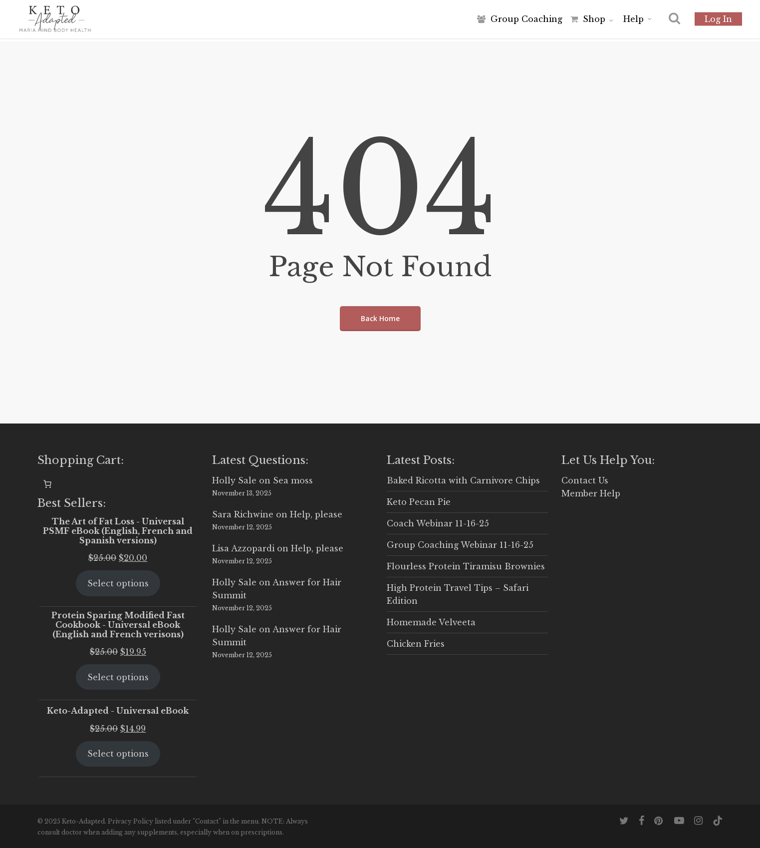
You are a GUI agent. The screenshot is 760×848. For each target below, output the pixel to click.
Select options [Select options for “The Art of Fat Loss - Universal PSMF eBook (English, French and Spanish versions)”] (118, 583)
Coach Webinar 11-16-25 (438, 523)
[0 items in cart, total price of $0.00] (47, 484)
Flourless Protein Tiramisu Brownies (466, 566)
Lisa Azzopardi (243, 548)
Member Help (590, 493)
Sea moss (293, 480)
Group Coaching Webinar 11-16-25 (460, 545)
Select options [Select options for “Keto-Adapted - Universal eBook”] (118, 754)
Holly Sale (234, 480)
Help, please (316, 514)
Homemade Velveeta (431, 622)
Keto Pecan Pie (419, 502)
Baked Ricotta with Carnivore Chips (463, 480)
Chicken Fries (416, 644)
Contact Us (584, 480)
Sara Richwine (242, 514)
